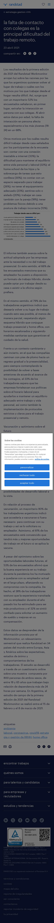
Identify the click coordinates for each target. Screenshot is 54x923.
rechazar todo (27, 475)
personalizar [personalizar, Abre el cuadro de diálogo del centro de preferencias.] (27, 467)
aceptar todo (27, 483)
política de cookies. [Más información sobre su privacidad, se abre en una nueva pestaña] (42, 459)
